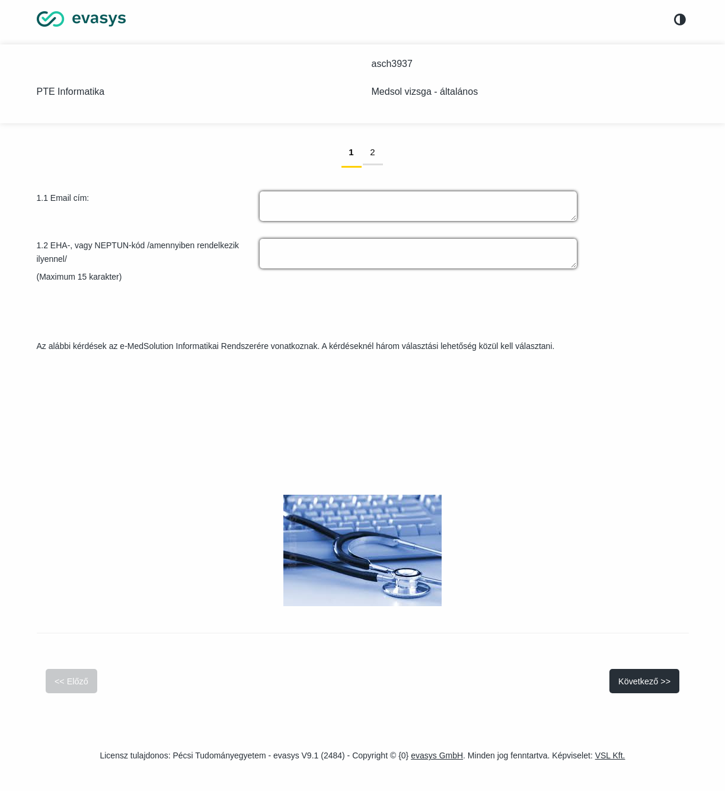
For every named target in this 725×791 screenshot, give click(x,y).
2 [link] (376, 151)
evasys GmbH (437, 755)
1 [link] (355, 151)
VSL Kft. (610, 755)
